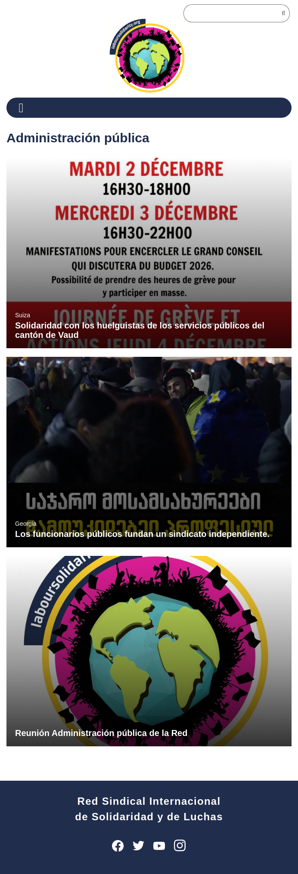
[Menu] (24, 108)
